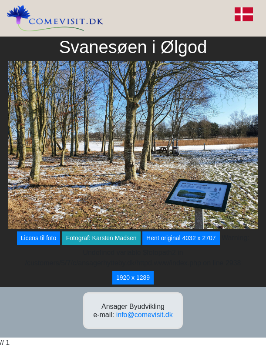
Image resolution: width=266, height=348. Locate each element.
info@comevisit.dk (144, 314)
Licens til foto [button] (39, 237)
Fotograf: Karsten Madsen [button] (101, 237)
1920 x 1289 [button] (133, 277)
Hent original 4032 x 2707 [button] (181, 237)
